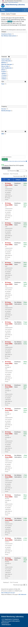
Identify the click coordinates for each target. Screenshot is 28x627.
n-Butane (3, 78)
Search (4, 159)
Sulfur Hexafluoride (6, 68)
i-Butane (3, 73)
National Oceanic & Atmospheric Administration (10, 622)
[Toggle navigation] (25, 10)
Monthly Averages (6, 110)
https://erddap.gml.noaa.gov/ (8, 592)
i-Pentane (4, 75)
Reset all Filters (5, 168)
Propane (3, 71)
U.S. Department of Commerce (10, 619)
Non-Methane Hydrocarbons (8, 35)
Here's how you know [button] (13, 2)
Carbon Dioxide (5, 59)
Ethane (3, 69)
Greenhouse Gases (6, 34)
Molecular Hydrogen (6, 64)
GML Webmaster (22, 594)
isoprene (3, 77)
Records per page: (18, 176)
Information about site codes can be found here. (15, 161)
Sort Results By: (12, 171)
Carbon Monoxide (6, 60)
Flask (2, 84)
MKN (2, 133)
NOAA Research (6, 624)
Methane (3, 62)
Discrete (3, 109)
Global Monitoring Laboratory (15, 4)
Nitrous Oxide (5, 66)
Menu (3, 10)
